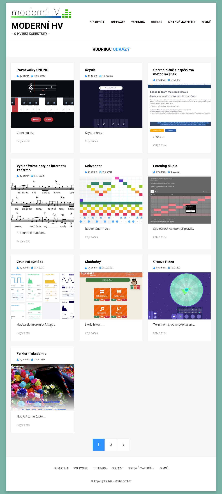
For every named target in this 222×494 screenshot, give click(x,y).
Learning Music (165, 166)
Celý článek (23, 141)
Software (117, 22)
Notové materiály (182, 22)
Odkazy (156, 22)
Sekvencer (93, 166)
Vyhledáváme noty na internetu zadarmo (41, 168)
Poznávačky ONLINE (32, 70)
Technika (138, 22)
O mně (206, 22)
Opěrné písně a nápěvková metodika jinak (173, 72)
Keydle (90, 70)
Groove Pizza (163, 262)
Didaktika (97, 22)
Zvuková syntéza (30, 262)
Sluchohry (93, 262)
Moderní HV (37, 26)
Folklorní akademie (32, 354)
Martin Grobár (123, 481)
